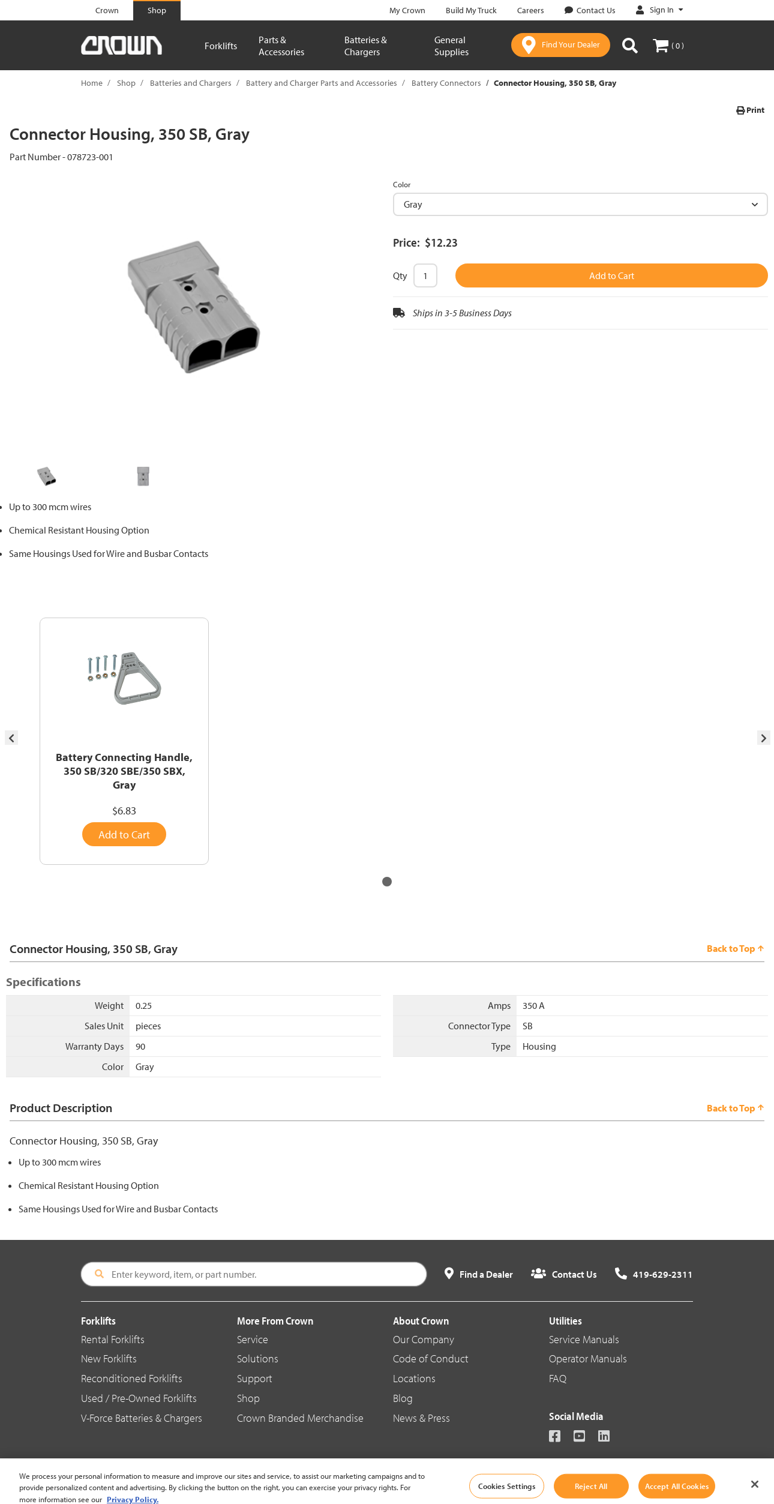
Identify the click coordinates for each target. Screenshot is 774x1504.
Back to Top (735, 948)
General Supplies (451, 46)
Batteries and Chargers (191, 82)
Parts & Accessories (281, 46)
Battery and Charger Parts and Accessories (321, 82)
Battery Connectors (446, 82)
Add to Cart (611, 275)
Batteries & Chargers (365, 46)
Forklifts (221, 46)
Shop (126, 82)
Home (92, 82)
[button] (387, 881)
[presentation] (11, 737)
